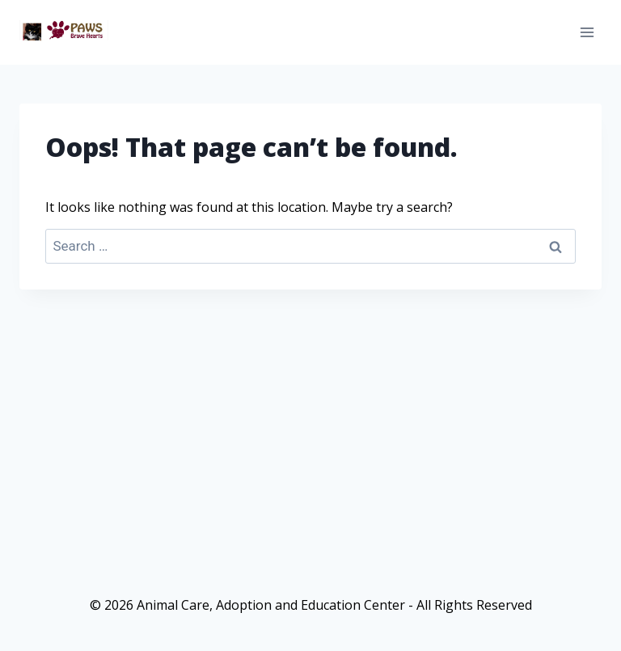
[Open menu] (587, 31)
